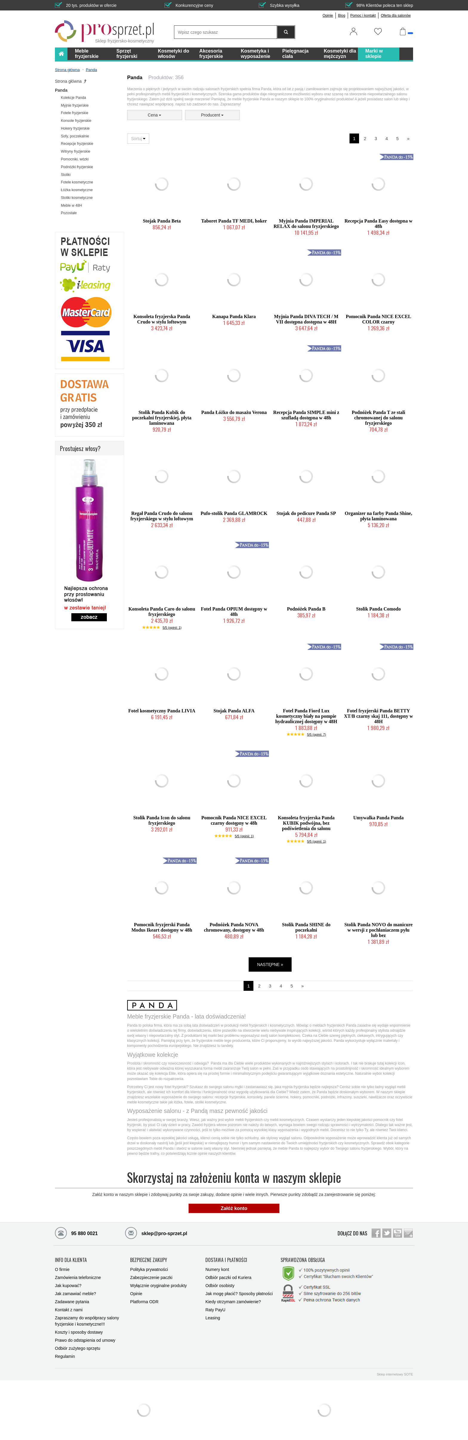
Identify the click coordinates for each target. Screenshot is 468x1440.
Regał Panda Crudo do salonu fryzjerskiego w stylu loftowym (161, 516)
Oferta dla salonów (396, 15)
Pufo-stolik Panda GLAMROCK (234, 513)
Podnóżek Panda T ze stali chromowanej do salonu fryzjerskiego (378, 418)
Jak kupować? (68, 1285)
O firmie (62, 1269)
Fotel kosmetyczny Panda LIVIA (161, 710)
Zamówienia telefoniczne (78, 1277)
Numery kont (217, 1269)
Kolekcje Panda (73, 98)
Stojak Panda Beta (162, 220)
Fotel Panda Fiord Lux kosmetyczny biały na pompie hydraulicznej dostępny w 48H (306, 716)
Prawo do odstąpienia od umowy (85, 1340)
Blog (341, 15)
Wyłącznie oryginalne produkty (158, 1285)
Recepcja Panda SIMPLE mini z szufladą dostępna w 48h (306, 415)
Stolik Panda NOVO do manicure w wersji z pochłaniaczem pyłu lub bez (378, 930)
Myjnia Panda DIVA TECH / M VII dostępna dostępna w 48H (306, 319)
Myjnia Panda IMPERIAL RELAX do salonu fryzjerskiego (306, 223)
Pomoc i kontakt (363, 15)
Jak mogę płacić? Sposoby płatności (239, 1293)
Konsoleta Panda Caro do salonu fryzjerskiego (161, 611)
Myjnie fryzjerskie (75, 105)
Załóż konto (234, 1208)
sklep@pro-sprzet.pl (156, 1232)
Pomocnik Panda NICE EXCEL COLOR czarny (378, 319)
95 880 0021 (76, 1232)
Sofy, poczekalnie (75, 136)
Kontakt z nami (69, 1309)
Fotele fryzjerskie (74, 113)
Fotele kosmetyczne (77, 182)
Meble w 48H (71, 205)
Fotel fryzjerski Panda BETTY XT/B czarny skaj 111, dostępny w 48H (378, 716)
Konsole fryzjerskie (76, 121)
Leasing (212, 1317)
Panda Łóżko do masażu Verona (234, 412)
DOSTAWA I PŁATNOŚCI (226, 1260)
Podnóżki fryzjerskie (77, 167)
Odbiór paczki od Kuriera (228, 1277)
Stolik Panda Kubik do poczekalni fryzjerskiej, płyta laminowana (162, 418)
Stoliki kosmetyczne (77, 198)
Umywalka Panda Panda (378, 817)
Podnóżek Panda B (306, 608)
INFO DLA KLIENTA (71, 1260)
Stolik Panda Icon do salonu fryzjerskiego (161, 820)
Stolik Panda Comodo (378, 608)
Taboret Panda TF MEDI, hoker (234, 220)
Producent (212, 115)
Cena (154, 115)
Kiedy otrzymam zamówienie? (233, 1301)
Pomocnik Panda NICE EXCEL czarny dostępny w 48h (234, 820)
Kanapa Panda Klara (234, 316)
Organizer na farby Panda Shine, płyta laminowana (378, 516)
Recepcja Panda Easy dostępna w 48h (378, 223)
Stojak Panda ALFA (234, 710)
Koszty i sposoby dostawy (79, 1332)
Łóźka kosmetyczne (77, 190)
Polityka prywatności (149, 1269)
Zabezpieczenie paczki (151, 1277)
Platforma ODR (144, 1301)
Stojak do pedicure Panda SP (306, 513)
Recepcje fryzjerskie (77, 144)
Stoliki (65, 175)
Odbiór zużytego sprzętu (77, 1348)
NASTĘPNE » (270, 964)
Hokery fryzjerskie (75, 128)
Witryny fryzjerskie (75, 151)
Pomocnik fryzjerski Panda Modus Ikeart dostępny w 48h (161, 927)
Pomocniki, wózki (75, 159)
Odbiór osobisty (219, 1285)
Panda (61, 90)
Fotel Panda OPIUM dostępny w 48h (234, 611)
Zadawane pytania (72, 1301)
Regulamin (65, 1356)
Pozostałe (69, 213)
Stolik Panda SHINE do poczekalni (306, 927)
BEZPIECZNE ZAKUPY (148, 1260)
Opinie (328, 15)
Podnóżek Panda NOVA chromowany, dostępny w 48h (234, 927)
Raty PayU (215, 1309)
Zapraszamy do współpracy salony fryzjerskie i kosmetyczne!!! (87, 1320)
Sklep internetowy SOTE (395, 1374)
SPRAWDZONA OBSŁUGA (303, 1260)
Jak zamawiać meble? (75, 1293)
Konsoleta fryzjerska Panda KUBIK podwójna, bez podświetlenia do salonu (306, 823)
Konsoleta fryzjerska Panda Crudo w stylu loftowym (161, 319)
